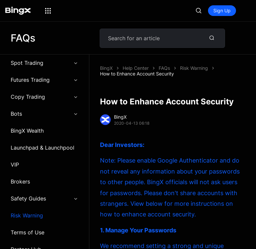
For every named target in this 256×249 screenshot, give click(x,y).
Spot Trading (44, 63)
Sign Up (222, 10)
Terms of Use (27, 232)
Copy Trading (44, 96)
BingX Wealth (27, 130)
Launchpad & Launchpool (42, 147)
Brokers (20, 181)
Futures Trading (44, 79)
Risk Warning (27, 215)
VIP (15, 164)
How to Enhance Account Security (137, 73)
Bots (44, 113)
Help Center (136, 68)
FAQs (164, 68)
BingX (106, 68)
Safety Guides (44, 198)
